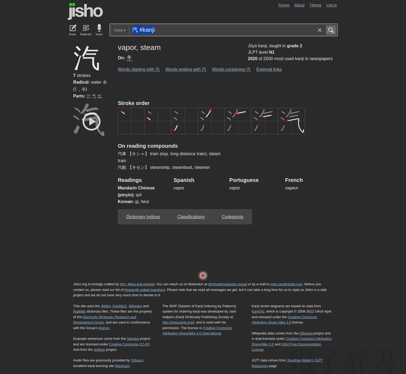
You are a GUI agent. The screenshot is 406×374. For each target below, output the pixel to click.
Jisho (85, 11)
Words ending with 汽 (185, 69)
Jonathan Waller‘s (300, 360)
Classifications (190, 217)
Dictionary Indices (143, 217)
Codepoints (233, 217)
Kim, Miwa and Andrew (137, 284)
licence (104, 328)
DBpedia (306, 333)
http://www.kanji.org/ (177, 322)
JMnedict (135, 306)
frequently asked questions (144, 290)
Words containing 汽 (231, 69)
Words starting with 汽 (139, 69)
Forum (284, 5)
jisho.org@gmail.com (287, 284)
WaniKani (122, 366)
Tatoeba (133, 339)
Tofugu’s (137, 360)
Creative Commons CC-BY (129, 344)
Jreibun (99, 350)
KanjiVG (258, 311)
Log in (331, 5)
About (299, 5)
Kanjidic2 (120, 306)
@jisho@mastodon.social (227, 284)
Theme (315, 5)
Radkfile (79, 311)
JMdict (106, 306)
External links (269, 69)
